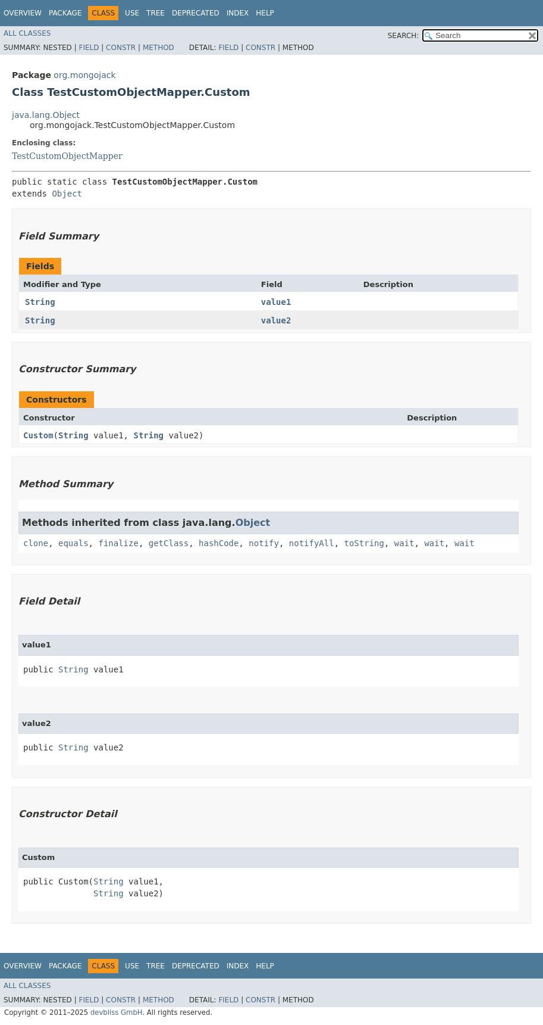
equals (73, 543)
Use (132, 13)
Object (67, 193)
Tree (155, 13)
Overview (23, 13)
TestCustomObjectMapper (67, 156)
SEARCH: (403, 36)
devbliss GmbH (116, 1012)
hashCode (218, 543)
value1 (276, 302)
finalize (118, 543)
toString (364, 543)
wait (404, 543)
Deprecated (195, 13)
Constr (121, 47)
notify (264, 543)
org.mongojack (84, 75)
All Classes (27, 33)
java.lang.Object (46, 115)
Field (89, 47)
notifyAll (311, 543)
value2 (276, 320)
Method (158, 47)
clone (35, 543)
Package (65, 13)
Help (265, 13)
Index (238, 13)
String (40, 302)
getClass (169, 543)
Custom (38, 435)
